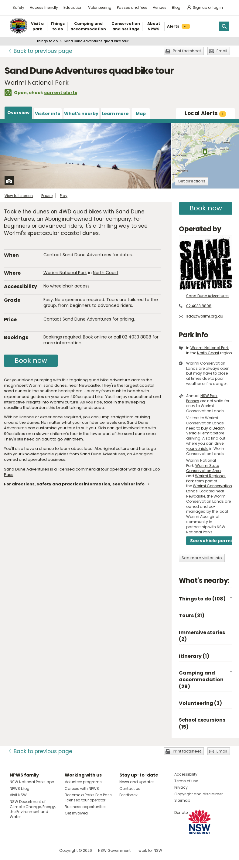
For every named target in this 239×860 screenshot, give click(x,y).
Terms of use (186, 781)
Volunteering (99, 7)
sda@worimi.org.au (204, 316)
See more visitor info (202, 558)
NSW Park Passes (201, 398)
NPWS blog (19, 788)
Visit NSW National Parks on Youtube (41, 850)
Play (63, 195)
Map (141, 113)
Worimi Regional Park (206, 478)
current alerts (60, 93)
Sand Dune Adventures (207, 295)
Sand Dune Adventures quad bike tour (96, 41)
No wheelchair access (66, 286)
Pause (47, 195)
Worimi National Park (65, 273)
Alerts (205, 113)
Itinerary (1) (194, 656)
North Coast (105, 273)
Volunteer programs (83, 781)
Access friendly (44, 7)
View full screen (19, 195)
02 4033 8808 (198, 305)
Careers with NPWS (82, 788)
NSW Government (114, 850)
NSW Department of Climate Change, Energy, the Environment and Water (33, 809)
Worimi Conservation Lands (209, 488)
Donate (181, 812)
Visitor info (47, 113)
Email (222, 51)
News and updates (137, 781)
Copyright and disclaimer (198, 794)
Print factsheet (187, 51)
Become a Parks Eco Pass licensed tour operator (88, 797)
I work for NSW (149, 850)
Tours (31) (191, 615)
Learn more (115, 113)
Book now (31, 360)
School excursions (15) (202, 723)
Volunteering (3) (200, 703)
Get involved (76, 813)
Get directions (191, 181)
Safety (18, 7)
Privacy (181, 787)
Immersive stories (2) (202, 636)
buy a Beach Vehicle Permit (205, 431)
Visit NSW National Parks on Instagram (28, 850)
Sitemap (182, 800)
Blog (176, 7)
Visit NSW (18, 794)
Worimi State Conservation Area (203, 468)
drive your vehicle (205, 446)
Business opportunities (86, 806)
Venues (159, 7)
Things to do (47, 41)
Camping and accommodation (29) (201, 679)
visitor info (133, 484)
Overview (18, 113)
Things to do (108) (202, 598)
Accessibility (185, 774)
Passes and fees (132, 7)
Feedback (128, 794)
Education (73, 7)
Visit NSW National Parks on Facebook (15, 850)
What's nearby (81, 113)
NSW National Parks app (32, 781)
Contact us (129, 788)
